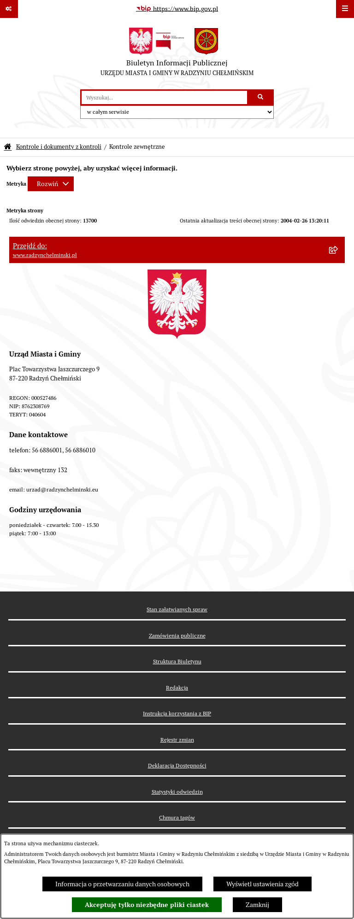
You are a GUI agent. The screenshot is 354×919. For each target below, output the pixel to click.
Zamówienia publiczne (177, 635)
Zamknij (257, 905)
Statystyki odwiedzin (177, 791)
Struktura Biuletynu (177, 661)
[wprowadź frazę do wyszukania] (164, 97)
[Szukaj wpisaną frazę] (261, 97)
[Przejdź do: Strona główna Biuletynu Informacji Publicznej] (8, 147)
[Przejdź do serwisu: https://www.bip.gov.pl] (177, 9)
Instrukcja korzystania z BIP (177, 713)
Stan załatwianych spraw (177, 609)
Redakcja (177, 687)
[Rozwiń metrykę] (51, 183)
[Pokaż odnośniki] (9, 9)
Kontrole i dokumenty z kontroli (58, 147)
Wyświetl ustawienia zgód (262, 884)
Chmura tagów (177, 817)
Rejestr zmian (177, 739)
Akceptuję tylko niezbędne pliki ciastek (147, 905)
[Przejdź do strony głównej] (177, 54)
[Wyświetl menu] (345, 9)
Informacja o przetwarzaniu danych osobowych (122, 884)
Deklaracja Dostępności (177, 765)
